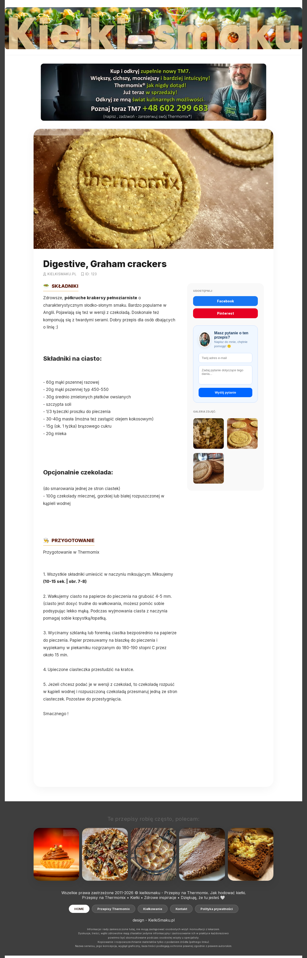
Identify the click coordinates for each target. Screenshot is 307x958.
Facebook (225, 301)
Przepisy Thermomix (113, 909)
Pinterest (225, 313)
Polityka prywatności (217, 909)
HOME (79, 909)
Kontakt (181, 909)
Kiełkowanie (152, 909)
